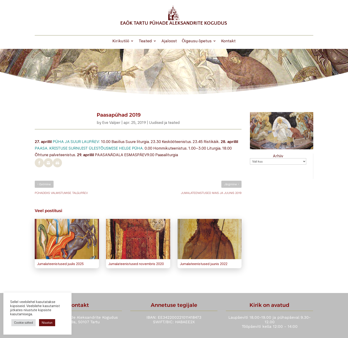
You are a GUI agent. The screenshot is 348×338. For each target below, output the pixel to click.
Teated (145, 41)
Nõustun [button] (47, 322)
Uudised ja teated (164, 122)
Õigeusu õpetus (197, 41)
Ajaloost (169, 41)
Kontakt (228, 41)
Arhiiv (278, 156)
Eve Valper (111, 122)
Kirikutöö (120, 41)
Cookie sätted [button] (23, 322)
